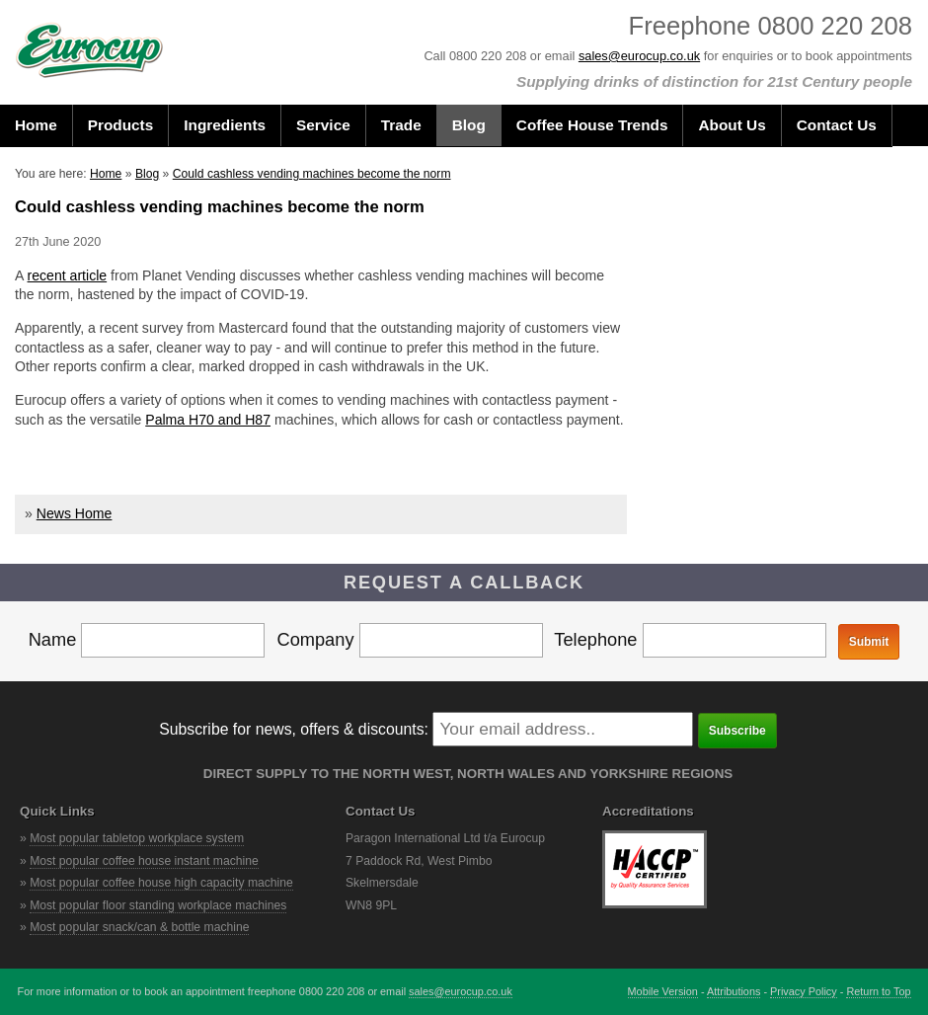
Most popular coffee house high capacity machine (161, 883)
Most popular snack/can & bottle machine (139, 927)
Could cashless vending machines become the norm (312, 174)
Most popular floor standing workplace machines (158, 905)
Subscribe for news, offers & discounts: (293, 729)
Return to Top (878, 991)
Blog (147, 174)
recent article (68, 275)
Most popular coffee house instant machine (144, 861)
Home (105, 174)
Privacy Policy (803, 991)
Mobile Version (663, 991)
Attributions (733, 991)
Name (147, 639)
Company (409, 639)
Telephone (689, 639)
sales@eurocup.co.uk (639, 55)
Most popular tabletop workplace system (137, 838)
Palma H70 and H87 (208, 420)
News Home (75, 513)
